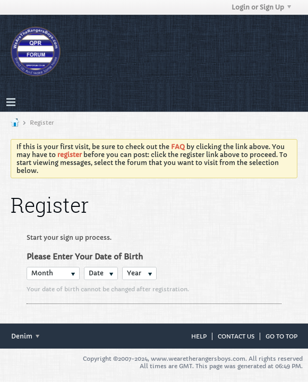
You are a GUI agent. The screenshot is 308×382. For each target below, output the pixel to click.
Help (199, 336)
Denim (25, 336)
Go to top (281, 336)
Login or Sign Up (261, 7)
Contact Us (236, 336)
